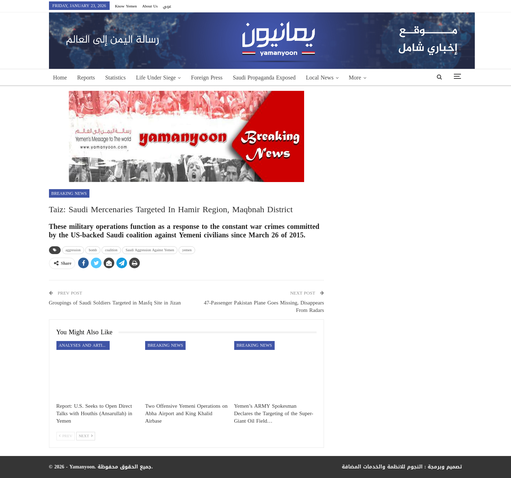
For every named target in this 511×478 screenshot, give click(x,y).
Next (86, 436)
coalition (111, 250)
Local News (320, 77)
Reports (86, 77)
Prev (65, 436)
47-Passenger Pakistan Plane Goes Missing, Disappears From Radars (264, 306)
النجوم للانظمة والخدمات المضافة (382, 467)
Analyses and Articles (84, 345)
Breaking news (69, 193)
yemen (187, 250)
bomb (93, 250)
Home (60, 77)
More (355, 77)
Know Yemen (126, 6)
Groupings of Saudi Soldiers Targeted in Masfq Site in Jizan (115, 303)
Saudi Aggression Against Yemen (150, 250)
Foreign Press (206, 77)
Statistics (115, 77)
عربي (167, 6)
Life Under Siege (156, 77)
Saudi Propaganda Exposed (264, 77)
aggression (73, 250)
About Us (150, 6)
